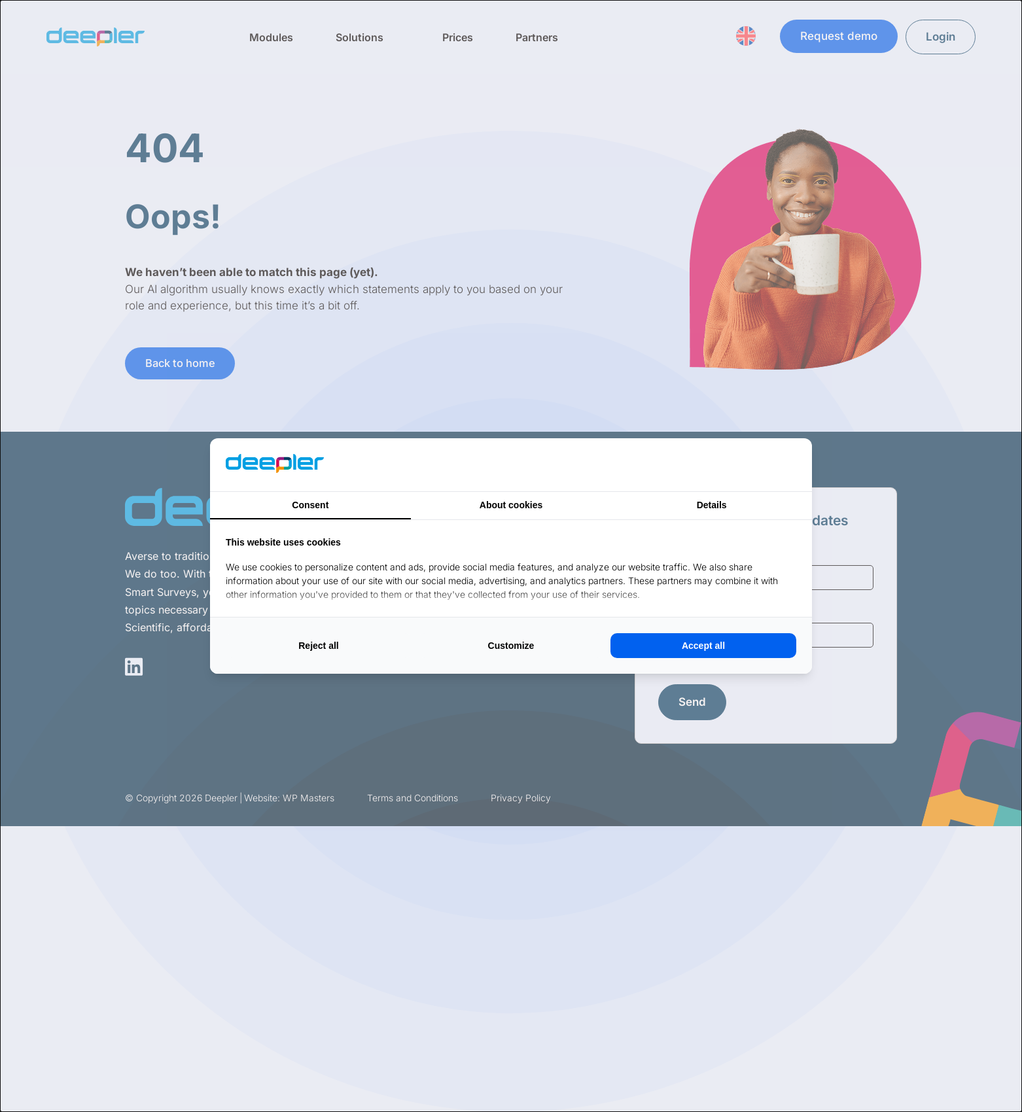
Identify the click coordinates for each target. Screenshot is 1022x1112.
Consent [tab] (310, 505)
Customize (511, 645)
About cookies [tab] (511, 505)
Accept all (703, 645)
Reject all (318, 645)
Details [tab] (712, 505)
